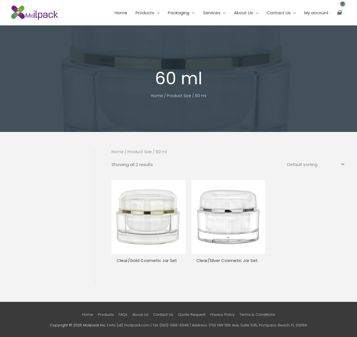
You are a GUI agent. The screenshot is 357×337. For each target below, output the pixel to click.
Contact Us (279, 13)
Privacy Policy (222, 314)
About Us (243, 13)
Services (211, 13)
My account (316, 13)
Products (145, 13)
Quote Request (192, 314)
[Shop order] (315, 164)
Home (121, 13)
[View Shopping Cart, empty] (339, 12)
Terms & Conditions (257, 314)
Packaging (178, 13)
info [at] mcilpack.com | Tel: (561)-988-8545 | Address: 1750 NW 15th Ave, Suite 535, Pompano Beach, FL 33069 (208, 325)
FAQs (123, 314)
